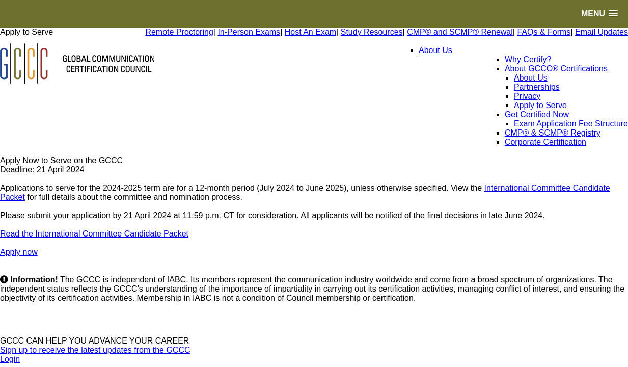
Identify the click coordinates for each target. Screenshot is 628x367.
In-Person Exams (248, 32)
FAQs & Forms (543, 32)
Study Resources (372, 32)
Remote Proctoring (179, 32)
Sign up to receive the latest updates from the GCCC (95, 350)
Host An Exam (310, 32)
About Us (435, 50)
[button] (599, 13)
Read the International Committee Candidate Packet (94, 233)
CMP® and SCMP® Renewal (460, 32)
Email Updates (601, 32)
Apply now (19, 252)
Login (10, 359)
